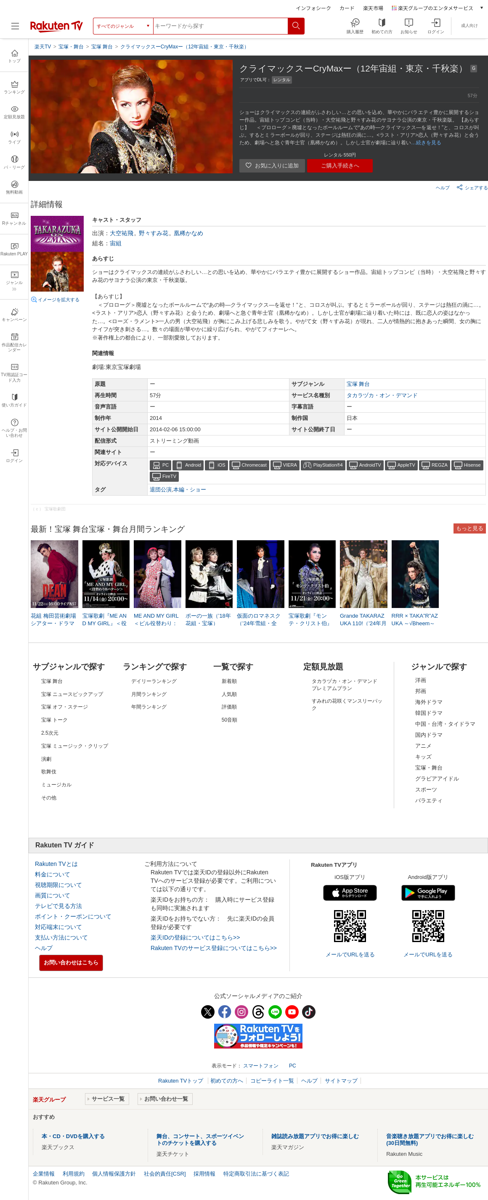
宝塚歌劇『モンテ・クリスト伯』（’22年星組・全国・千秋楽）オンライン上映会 (310, 624)
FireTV (169, 476)
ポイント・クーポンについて (73, 916)
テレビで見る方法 (58, 906)
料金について (52, 874)
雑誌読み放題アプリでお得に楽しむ (315, 1136)
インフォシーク (313, 7)
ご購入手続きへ (340, 165)
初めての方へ (226, 1081)
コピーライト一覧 (272, 1081)
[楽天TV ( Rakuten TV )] (56, 29)
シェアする (472, 187)
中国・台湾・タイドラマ (445, 724)
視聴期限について (58, 884)
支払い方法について (61, 937)
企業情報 (44, 1174)
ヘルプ (443, 187)
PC (165, 464)
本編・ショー (189, 489)
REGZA (440, 464)
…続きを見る (426, 143)
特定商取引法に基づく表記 (256, 1174)
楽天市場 (373, 7)
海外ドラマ (429, 702)
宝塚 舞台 (358, 384)
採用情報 (204, 1174)
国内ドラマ (429, 735)
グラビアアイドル (437, 778)
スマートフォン (260, 1066)
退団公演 (161, 489)
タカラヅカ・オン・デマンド (382, 395)
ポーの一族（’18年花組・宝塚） (208, 620)
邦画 (420, 691)
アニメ (423, 746)
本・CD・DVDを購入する (73, 1136)
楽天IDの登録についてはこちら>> (195, 937)
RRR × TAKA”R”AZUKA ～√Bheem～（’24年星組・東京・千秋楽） (415, 624)
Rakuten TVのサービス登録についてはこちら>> (214, 948)
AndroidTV (370, 464)
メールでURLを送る (350, 954)
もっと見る (469, 528)
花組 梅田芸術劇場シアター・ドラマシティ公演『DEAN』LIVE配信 (53, 624)
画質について (52, 895)
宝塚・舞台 (429, 768)
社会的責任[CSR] (165, 1174)
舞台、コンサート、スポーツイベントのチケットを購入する (200, 1139)
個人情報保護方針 (114, 1174)
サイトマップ (341, 1081)
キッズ (423, 757)
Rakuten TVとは (56, 863)
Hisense (472, 464)
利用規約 (74, 1174)
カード (347, 7)
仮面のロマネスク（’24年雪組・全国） (259, 623)
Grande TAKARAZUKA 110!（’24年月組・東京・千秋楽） (363, 624)
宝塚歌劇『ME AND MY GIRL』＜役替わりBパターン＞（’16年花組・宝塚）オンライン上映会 (105, 624)
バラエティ (429, 800)
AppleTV (406, 464)
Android (193, 464)
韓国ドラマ (429, 713)
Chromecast (254, 464)
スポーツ (426, 789)
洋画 (420, 680)
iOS (221, 464)
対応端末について (58, 927)
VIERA (290, 464)
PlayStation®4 (328, 464)
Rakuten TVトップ (181, 1081)
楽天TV (42, 47)
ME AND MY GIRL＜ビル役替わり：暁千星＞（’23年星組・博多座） (156, 624)
